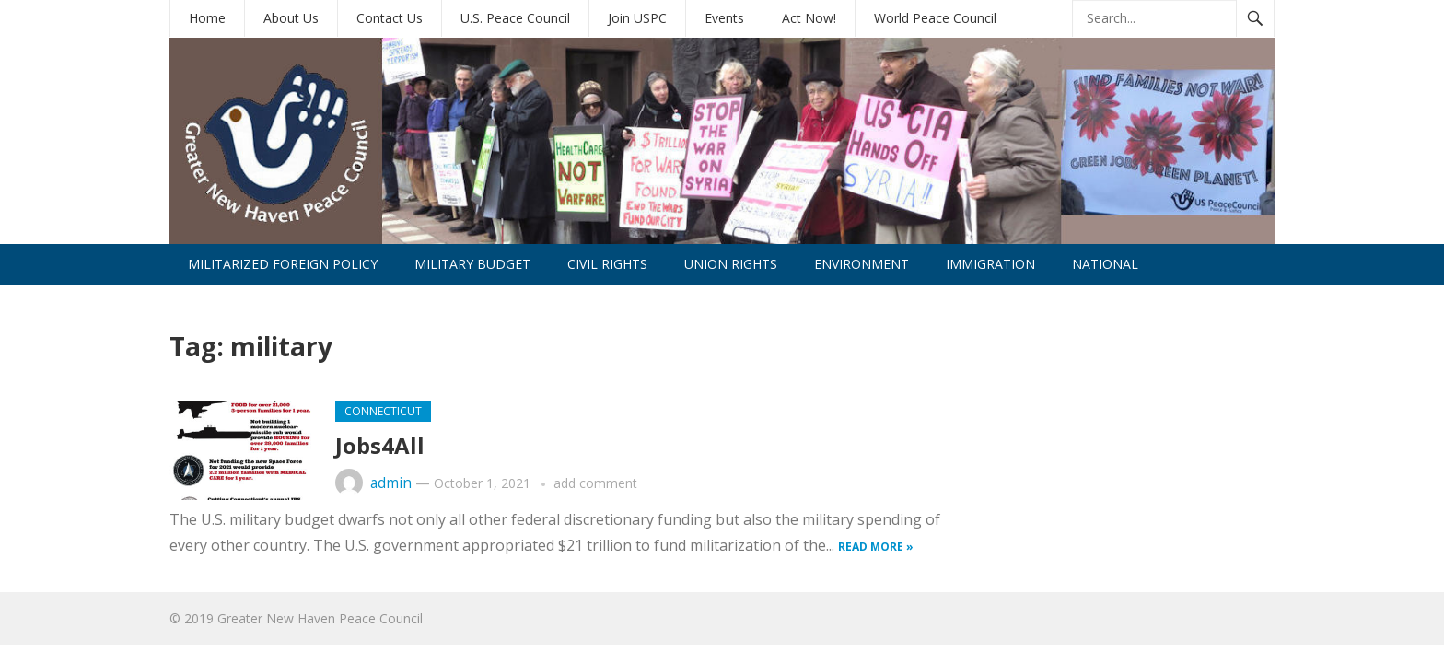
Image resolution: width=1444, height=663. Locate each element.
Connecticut (383, 411)
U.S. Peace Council (515, 18)
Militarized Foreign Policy (283, 264)
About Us (291, 18)
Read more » (876, 546)
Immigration (990, 264)
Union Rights (730, 264)
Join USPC (637, 18)
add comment (595, 483)
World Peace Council (935, 18)
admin (391, 483)
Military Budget (472, 264)
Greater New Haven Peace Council (320, 618)
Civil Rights (607, 264)
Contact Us (389, 18)
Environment (861, 264)
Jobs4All (380, 445)
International (240, 304)
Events (724, 18)
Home (207, 18)
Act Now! (809, 18)
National (1105, 264)
